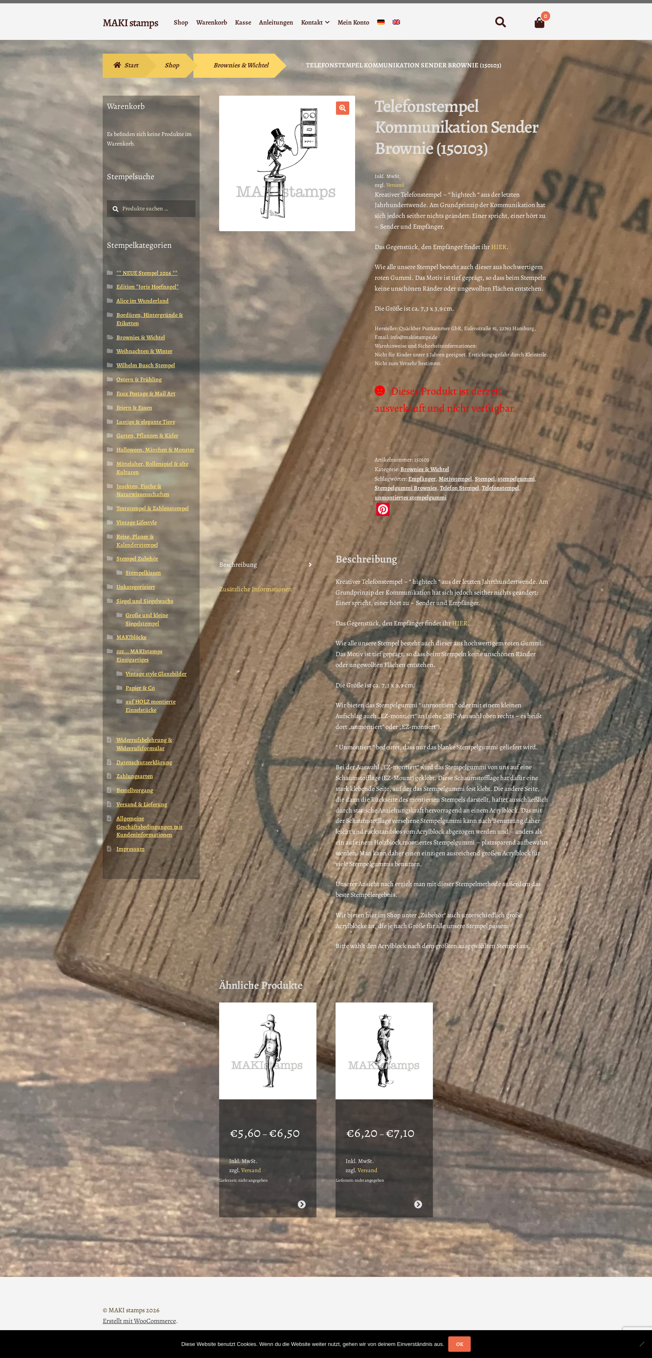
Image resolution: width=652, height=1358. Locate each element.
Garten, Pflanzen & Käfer (147, 435)
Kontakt (312, 22)
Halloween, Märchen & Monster (155, 450)
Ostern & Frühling (139, 379)
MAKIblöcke (131, 637)
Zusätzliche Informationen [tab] (255, 589)
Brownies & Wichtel (240, 65)
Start (131, 65)
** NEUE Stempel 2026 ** (147, 273)
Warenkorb (211, 22)
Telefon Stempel (459, 488)
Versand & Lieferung (141, 804)
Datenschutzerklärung (144, 762)
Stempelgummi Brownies (406, 488)
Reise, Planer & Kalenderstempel (137, 541)
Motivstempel (455, 479)
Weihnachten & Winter (144, 351)
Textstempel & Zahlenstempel (152, 508)
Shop (181, 22)
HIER (498, 247)
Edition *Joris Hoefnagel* (147, 287)
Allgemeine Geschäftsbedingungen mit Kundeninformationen (149, 827)
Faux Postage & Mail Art (145, 394)
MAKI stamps (130, 22)
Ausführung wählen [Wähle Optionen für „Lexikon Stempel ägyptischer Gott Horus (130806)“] (301, 1194)
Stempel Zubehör (137, 559)
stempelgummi (516, 479)
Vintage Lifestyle (136, 522)
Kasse (243, 22)
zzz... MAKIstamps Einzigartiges (139, 655)
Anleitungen (276, 22)
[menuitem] (381, 23)
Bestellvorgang (134, 790)
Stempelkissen (143, 573)
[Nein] (641, 1344)
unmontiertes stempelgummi (411, 497)
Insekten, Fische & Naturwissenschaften (142, 490)
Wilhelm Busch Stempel (145, 365)
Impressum (130, 849)
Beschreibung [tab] (238, 564)
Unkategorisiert (135, 587)
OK (459, 1344)
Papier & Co (140, 688)
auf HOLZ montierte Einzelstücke (150, 706)
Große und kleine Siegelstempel (147, 619)
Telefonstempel (500, 488)
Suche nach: (500, 22)
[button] (342, 108)
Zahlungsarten (134, 776)
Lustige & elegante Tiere (145, 422)
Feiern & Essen (134, 408)
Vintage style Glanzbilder (156, 674)
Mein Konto (353, 22)
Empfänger (422, 479)
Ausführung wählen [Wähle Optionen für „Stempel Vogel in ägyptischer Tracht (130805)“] (418, 1194)
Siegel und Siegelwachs (144, 601)
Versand (395, 184)
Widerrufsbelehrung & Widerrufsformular (144, 744)
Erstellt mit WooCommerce (139, 1310)
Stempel (485, 479)
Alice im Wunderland (142, 301)
